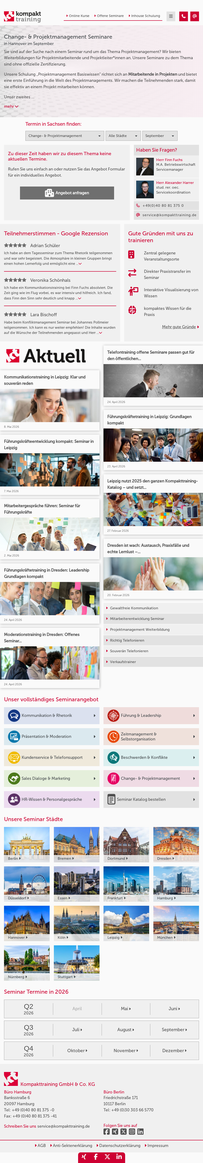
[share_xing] (84, 1157)
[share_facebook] (96, 1157)
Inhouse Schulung (144, 16)
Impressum (156, 1145)
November (126, 1050)
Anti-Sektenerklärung (71, 1145)
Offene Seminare (109, 16)
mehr (11, 106)
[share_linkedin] (119, 1157)
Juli (77, 1029)
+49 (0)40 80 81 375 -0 (33, 1110)
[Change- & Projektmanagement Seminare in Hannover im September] (183, 16)
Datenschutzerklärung (118, 1145)
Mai (126, 1008)
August (125, 1029)
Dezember (174, 1050)
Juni (174, 1008)
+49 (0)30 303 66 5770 (132, 1110)
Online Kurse (77, 16)
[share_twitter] (107, 1157)
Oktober (77, 1050)
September (174, 1029)
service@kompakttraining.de (63, 1126)
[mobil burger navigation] (171, 16)
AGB (40, 1145)
